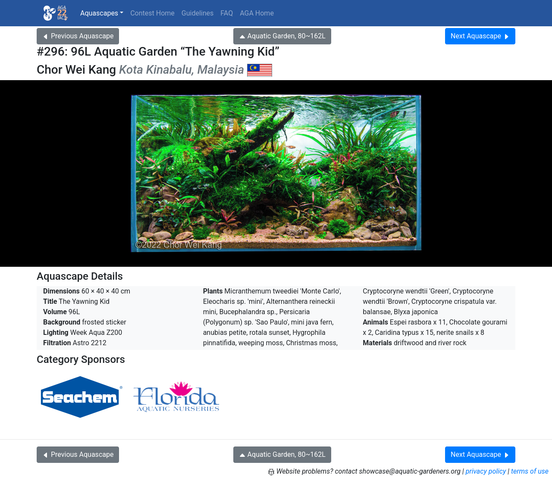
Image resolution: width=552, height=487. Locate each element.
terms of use (530, 471)
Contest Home (152, 13)
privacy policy (486, 471)
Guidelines (197, 13)
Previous (77, 36)
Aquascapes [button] (99, 13)
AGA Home (257, 13)
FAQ (226, 13)
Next (480, 36)
